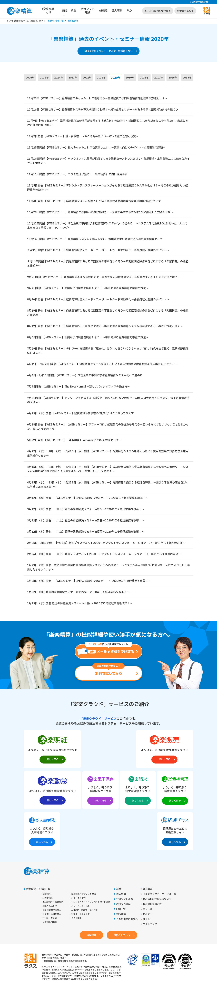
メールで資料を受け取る (158, 11)
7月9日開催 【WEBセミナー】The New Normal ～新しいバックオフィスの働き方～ (78, 389)
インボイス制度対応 (52, 876)
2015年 (187, 78)
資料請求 (91, 897)
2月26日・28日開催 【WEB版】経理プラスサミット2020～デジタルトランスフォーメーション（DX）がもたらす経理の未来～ (106, 546)
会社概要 (147, 851)
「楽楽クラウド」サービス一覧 (159, 856)
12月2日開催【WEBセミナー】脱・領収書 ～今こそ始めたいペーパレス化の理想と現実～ (83, 137)
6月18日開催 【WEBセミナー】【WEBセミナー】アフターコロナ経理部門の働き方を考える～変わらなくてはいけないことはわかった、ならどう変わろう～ (108, 429)
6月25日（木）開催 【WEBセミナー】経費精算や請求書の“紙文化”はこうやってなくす (80, 415)
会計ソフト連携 (87, 11)
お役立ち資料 (123, 866)
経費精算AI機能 (50, 884)
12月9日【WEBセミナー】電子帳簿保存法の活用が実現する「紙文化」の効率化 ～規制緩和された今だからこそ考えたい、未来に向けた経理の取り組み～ (107, 123)
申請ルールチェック (80, 876)
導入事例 (117, 11)
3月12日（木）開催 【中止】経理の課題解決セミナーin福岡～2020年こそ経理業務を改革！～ (85, 534)
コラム (146, 881)
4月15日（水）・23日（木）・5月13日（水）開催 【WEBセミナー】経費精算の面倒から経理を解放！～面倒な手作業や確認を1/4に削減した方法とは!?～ (107, 487)
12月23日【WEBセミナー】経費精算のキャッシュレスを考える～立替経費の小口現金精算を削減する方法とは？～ (97, 98)
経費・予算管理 (78, 860)
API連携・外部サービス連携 (84, 872)
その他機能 (76, 880)
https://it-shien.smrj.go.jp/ (69, 955)
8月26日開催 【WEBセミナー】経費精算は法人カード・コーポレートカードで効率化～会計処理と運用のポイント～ (98, 301)
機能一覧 (45, 851)
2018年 (144, 78)
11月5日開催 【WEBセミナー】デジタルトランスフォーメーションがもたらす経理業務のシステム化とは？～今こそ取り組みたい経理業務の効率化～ (107, 188)
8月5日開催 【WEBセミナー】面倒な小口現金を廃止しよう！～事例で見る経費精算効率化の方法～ (88, 339)
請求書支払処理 (50, 868)
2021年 (101, 78)
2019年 (130, 78)
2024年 (58, 78)
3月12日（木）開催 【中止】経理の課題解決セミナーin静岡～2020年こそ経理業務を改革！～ (85, 512)
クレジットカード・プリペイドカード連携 (90, 864)
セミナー (147, 876)
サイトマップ (150, 886)
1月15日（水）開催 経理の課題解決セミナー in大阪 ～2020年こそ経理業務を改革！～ (80, 606)
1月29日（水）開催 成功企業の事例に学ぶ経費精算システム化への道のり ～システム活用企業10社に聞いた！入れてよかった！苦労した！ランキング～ (108, 570)
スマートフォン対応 (80, 868)
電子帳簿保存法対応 (52, 872)
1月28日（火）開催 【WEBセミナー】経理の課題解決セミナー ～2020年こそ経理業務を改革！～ (89, 584)
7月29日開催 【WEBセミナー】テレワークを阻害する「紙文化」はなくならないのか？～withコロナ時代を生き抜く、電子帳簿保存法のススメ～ (107, 352)
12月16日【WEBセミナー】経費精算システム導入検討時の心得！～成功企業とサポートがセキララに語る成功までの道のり (102, 110)
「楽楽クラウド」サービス (98, 722)
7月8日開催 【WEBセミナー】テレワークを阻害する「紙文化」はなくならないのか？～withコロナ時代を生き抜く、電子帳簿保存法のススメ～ (108, 402)
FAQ (129, 11)
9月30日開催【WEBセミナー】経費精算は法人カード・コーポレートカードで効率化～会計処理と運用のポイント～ (98, 251)
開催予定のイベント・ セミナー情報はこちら (109, 51)
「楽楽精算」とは (49, 11)
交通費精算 (48, 860)
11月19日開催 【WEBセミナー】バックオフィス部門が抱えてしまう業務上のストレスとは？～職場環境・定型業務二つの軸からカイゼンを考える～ (108, 161)
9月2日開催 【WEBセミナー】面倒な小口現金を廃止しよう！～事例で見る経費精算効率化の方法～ (88, 290)
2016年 (172, 78)
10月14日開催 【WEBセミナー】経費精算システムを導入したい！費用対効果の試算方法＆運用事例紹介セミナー (96, 240)
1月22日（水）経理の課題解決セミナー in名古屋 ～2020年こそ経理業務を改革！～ (78, 595)
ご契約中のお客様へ (201, 2)
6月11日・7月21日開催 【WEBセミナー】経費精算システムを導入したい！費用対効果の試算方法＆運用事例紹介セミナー (102, 366)
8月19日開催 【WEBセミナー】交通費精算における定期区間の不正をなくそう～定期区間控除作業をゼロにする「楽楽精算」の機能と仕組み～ (107, 314)
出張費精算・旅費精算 (53, 864)
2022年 (87, 78)
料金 (73, 11)
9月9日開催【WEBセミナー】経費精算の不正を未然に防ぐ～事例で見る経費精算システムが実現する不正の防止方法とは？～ (103, 278)
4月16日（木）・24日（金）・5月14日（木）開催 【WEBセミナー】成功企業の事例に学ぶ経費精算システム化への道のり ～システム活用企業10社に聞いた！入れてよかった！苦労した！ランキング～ (107, 471)
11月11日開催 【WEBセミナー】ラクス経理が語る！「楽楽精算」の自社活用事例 (77, 175)
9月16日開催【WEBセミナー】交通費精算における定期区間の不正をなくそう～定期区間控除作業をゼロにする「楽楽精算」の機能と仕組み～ (107, 265)
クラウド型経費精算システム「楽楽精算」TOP (25, 21)
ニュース (147, 871)
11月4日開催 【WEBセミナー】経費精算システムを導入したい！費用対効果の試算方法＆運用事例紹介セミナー (95, 202)
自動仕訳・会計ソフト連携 (83, 856)
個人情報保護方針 (152, 866)
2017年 (158, 78)
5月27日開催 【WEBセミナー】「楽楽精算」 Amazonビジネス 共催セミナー (74, 442)
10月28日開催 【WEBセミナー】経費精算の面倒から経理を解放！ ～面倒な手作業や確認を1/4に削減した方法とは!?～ (100, 213)
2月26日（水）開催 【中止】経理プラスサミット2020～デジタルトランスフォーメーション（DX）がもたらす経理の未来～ (104, 557)
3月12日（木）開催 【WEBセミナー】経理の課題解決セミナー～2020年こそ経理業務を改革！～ (87, 500)
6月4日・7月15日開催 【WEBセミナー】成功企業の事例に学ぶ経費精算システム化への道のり (85, 377)
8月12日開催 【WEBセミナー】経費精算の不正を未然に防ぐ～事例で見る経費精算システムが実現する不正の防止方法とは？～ (105, 328)
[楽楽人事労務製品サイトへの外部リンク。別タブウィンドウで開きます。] (142, 792)
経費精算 (47, 856)
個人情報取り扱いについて (157, 861)
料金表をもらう (185, 11)
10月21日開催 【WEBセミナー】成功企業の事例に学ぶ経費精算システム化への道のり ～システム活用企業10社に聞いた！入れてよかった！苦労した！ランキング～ (107, 226)
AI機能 (103, 11)
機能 (64, 11)
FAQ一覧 (121, 871)
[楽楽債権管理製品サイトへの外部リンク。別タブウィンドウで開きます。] (108, 792)
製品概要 (31, 851)
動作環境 (121, 876)
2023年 (72, 78)
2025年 (44, 78)
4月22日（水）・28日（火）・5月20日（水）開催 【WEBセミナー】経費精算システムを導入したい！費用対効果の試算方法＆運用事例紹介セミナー (107, 456)
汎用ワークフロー (51, 880)
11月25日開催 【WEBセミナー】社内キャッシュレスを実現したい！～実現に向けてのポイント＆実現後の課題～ (96, 148)
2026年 (30, 78)
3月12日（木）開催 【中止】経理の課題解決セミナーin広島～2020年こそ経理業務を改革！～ (85, 523)
